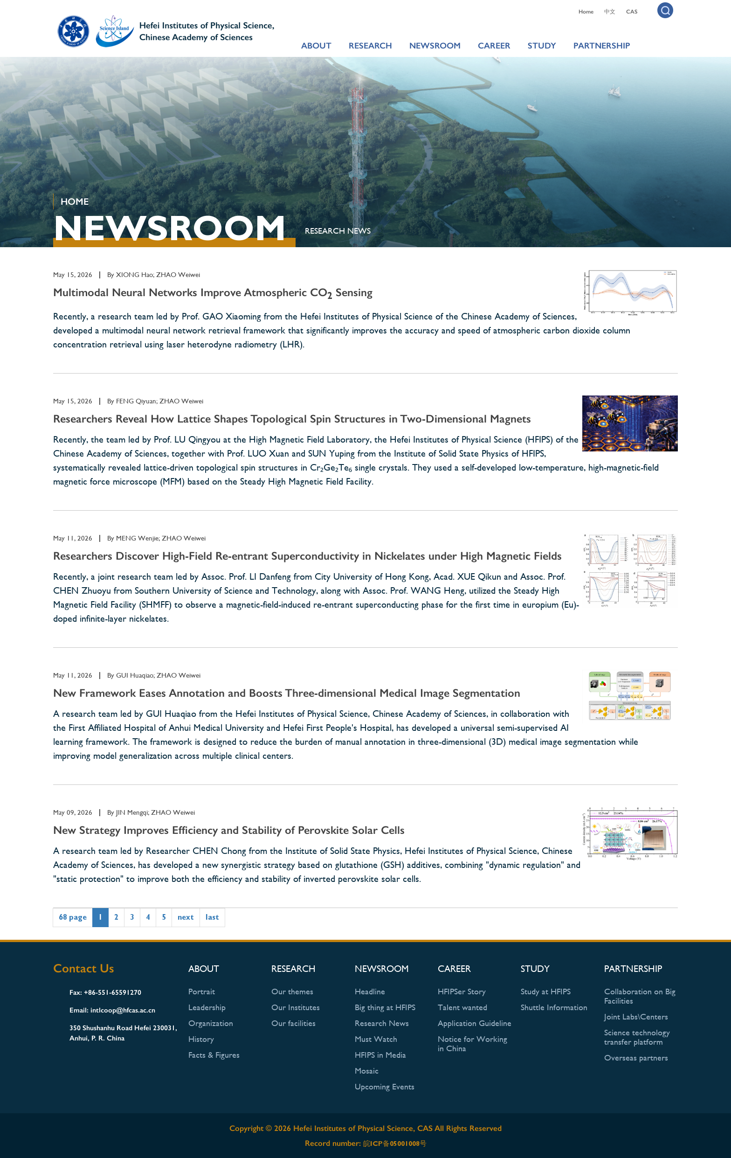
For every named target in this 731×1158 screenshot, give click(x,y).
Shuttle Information (554, 1007)
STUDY (542, 46)
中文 (609, 11)
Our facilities (293, 1023)
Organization (210, 1023)
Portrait (201, 991)
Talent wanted (462, 1007)
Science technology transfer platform (637, 1037)
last (212, 917)
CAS (631, 11)
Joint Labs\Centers (636, 1016)
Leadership (207, 1007)
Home (586, 11)
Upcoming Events (384, 1086)
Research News (338, 231)
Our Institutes (295, 1007)
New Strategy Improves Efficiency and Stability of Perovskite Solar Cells (229, 830)
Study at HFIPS (546, 991)
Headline (370, 991)
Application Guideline (474, 1023)
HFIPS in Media (380, 1055)
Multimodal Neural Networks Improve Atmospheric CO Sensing (212, 292)
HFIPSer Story (462, 991)
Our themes (292, 991)
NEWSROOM (435, 46)
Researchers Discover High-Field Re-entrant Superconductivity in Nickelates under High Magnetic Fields (307, 555)
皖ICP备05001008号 (395, 1143)
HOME (75, 201)
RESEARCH (370, 46)
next (186, 917)
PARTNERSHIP (601, 46)
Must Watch (376, 1039)
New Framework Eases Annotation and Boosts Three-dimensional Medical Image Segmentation (286, 693)
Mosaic (367, 1070)
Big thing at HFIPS (385, 1007)
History (201, 1039)
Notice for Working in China (472, 1043)
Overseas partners (636, 1057)
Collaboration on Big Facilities (640, 995)
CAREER (494, 46)
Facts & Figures (214, 1055)
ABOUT (316, 46)
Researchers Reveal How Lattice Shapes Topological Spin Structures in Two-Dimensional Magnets (292, 418)
